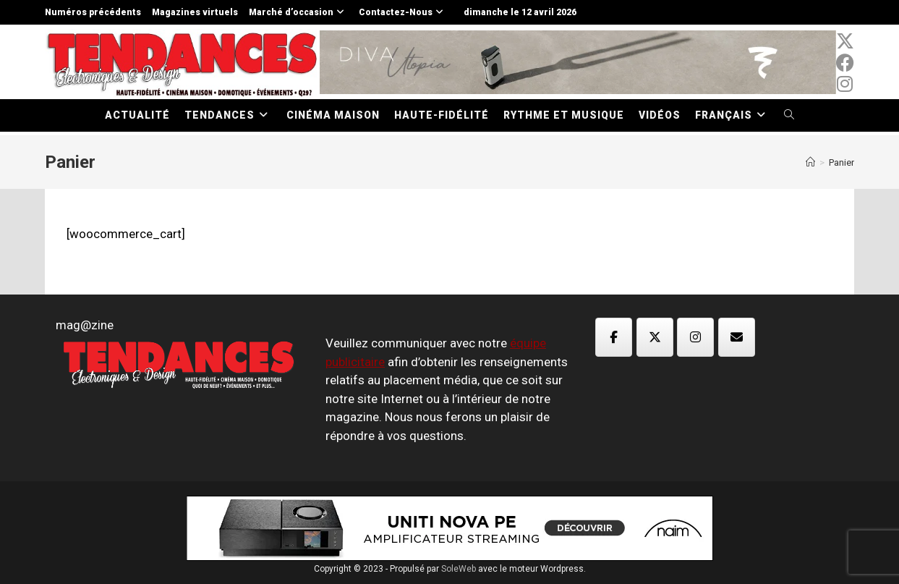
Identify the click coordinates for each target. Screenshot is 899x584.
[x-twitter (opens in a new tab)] (845, 41)
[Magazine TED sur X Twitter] (654, 337)
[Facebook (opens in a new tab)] (845, 63)
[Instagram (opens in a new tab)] (845, 84)
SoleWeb (458, 569)
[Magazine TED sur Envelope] (736, 337)
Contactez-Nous (403, 12)
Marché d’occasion (298, 12)
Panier (841, 162)
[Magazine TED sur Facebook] (613, 337)
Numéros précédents (93, 12)
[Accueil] (810, 162)
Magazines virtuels (195, 12)
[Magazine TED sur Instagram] (695, 337)
